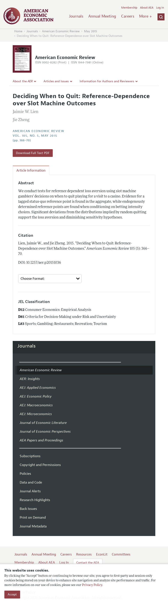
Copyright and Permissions (40, 465)
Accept (12, 594)
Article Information (31, 170)
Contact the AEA (87, 563)
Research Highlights (35, 500)
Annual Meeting (102, 16)
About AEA (146, 7)
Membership (129, 7)
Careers (127, 16)
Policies (25, 473)
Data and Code (31, 482)
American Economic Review (61, 31)
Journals (76, 16)
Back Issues (28, 509)
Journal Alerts (30, 491)
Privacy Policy (92, 585)
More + (145, 16)
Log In (160, 7)
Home (18, 31)
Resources (84, 554)
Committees (121, 554)
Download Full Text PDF (32, 153)
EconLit (101, 554)
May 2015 (90, 31)
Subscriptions (30, 456)
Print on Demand (33, 517)
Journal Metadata (33, 526)
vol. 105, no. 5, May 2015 (35, 136)
